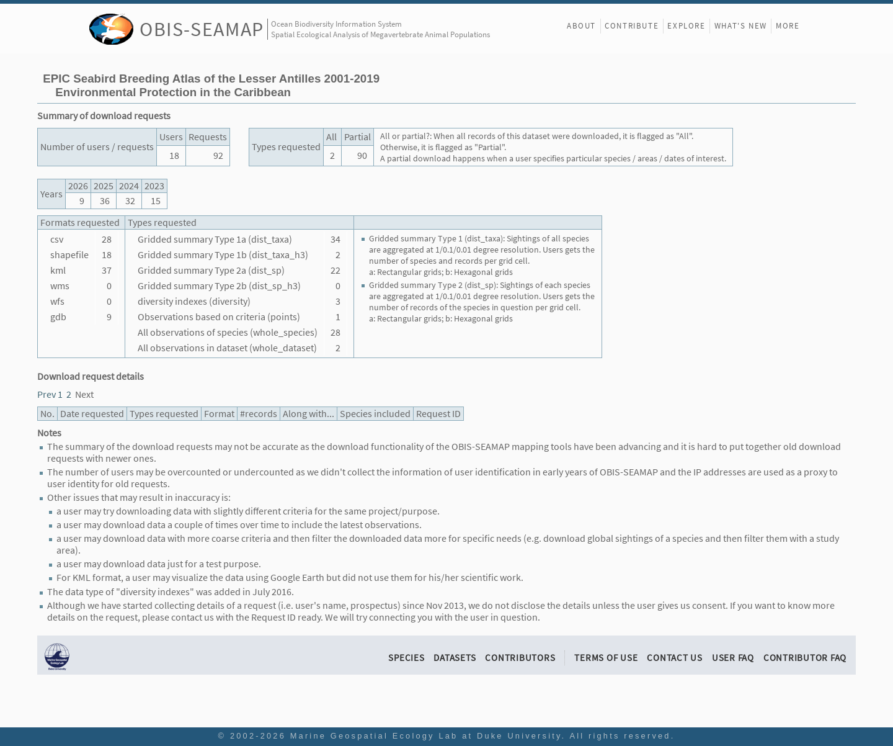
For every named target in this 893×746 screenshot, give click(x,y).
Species (406, 657)
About (581, 25)
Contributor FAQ (804, 657)
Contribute (632, 25)
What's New (740, 25)
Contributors (520, 657)
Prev (46, 394)
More (787, 25)
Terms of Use (606, 657)
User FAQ (733, 657)
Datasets (454, 657)
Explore (686, 25)
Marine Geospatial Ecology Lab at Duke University (426, 735)
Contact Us (675, 657)
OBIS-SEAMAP (202, 29)
